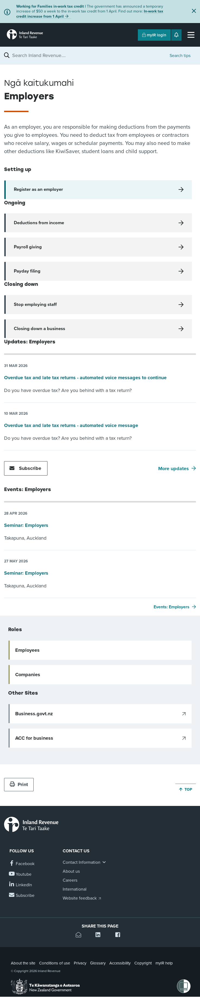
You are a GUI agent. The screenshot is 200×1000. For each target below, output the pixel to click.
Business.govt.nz (34, 714)
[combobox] (88, 55)
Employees (27, 650)
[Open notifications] (176, 35)
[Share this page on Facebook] (119, 935)
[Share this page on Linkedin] (100, 935)
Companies (27, 675)
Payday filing (27, 271)
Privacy (80, 963)
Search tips (180, 55)
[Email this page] (80, 935)
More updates (173, 468)
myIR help (164, 963)
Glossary (98, 963)
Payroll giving (28, 247)
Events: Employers (171, 607)
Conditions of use (54, 963)
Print (19, 784)
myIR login (154, 35)
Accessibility (120, 963)
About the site (23, 963)
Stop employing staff (35, 304)
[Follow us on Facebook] (21, 863)
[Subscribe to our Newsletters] (21, 895)
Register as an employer (38, 189)
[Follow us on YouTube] (20, 874)
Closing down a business (39, 328)
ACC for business (34, 738)
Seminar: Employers (26, 525)
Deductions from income (39, 223)
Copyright (143, 963)
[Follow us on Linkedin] (20, 885)
